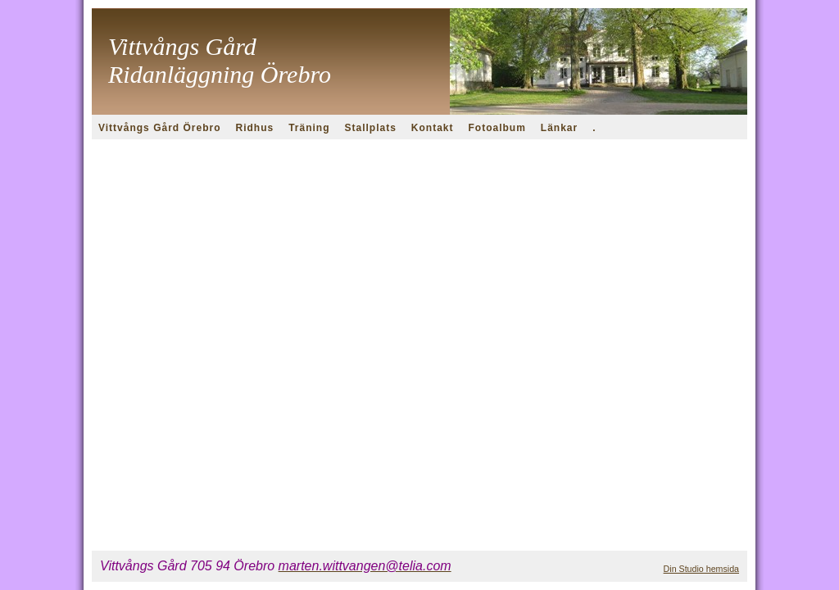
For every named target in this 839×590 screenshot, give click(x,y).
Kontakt (432, 128)
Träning (308, 128)
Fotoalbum (497, 128)
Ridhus (254, 128)
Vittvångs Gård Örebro (159, 128)
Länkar (559, 128)
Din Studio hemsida (701, 569)
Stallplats (371, 128)
